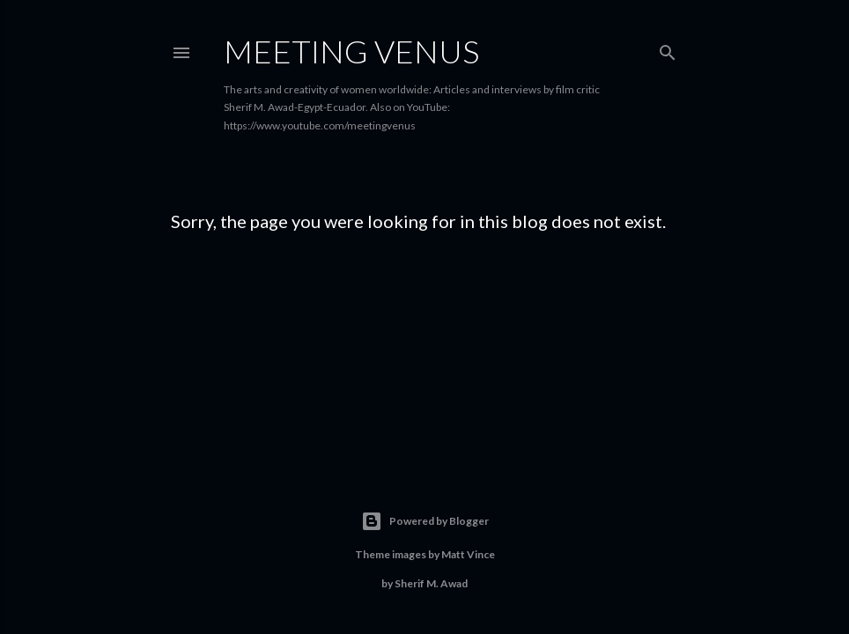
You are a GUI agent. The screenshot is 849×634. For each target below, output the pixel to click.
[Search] (667, 49)
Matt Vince (468, 554)
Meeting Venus (351, 51)
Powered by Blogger (425, 521)
